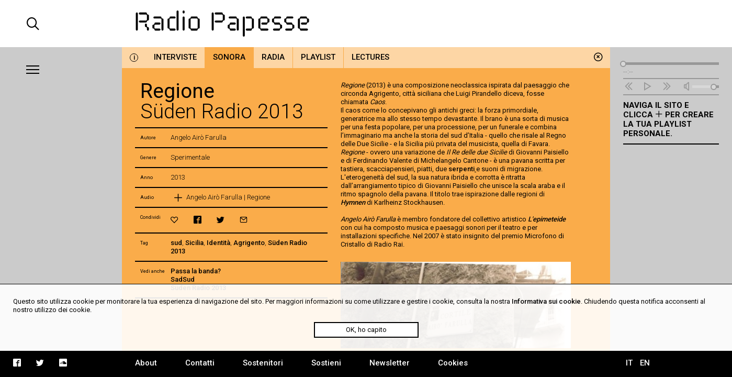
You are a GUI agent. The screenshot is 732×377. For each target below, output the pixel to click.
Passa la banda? (196, 271)
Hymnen (353, 202)
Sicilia (194, 243)
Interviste (175, 57)
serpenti (462, 169)
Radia (273, 57)
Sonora (229, 57)
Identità (218, 243)
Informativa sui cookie (546, 301)
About (146, 363)
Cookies (453, 363)
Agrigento (249, 243)
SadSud (183, 279)
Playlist (318, 57)
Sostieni (326, 363)
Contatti (200, 363)
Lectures (370, 57)
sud (176, 243)
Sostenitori (263, 363)
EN (645, 363)
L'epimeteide (547, 219)
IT (629, 363)
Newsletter (389, 363)
